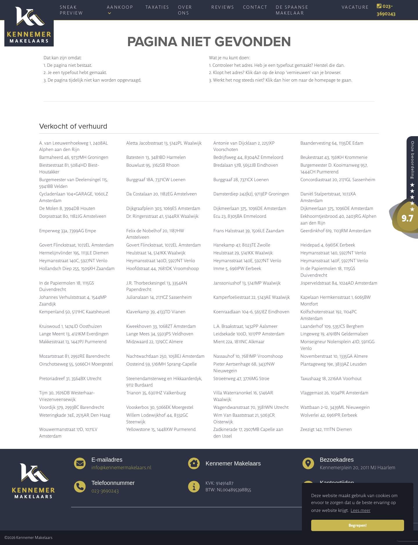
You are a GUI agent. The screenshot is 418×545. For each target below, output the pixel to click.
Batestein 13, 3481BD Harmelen (156, 157)
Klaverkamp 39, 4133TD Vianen (155, 312)
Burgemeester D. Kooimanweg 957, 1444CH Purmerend (333, 168)
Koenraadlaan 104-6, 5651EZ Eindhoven (251, 312)
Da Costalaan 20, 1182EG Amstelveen (161, 194)
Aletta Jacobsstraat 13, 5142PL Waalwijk (163, 143)
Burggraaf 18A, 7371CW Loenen (155, 180)
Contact (255, 7)
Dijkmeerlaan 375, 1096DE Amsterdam (249, 208)
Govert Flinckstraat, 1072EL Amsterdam (76, 245)
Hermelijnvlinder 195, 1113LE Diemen (74, 253)
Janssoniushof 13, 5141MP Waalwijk (246, 283)
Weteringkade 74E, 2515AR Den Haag (74, 415)
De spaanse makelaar (292, 10)
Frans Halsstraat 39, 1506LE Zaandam (248, 231)
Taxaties (157, 7)
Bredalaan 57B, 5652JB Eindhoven (245, 165)
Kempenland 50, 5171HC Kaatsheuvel (74, 312)
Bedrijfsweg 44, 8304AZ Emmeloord (248, 157)
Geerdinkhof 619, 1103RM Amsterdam (335, 231)
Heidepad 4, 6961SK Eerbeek (327, 245)
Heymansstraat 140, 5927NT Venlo (333, 253)
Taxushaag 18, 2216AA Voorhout (330, 379)
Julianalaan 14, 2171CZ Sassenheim (159, 297)
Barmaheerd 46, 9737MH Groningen (73, 157)
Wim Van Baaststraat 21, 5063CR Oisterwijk (244, 418)
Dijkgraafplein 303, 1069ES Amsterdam (163, 208)
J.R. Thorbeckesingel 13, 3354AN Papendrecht (156, 286)
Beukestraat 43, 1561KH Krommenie (333, 157)
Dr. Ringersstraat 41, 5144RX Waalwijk (162, 216)
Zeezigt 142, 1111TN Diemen (326, 429)
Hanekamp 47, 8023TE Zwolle (241, 245)
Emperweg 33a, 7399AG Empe (67, 231)
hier (286, 80)
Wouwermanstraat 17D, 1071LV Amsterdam (68, 433)
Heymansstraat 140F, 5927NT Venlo (334, 261)
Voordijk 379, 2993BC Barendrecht (71, 407)
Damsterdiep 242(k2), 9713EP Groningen (251, 194)
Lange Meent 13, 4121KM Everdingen (74, 334)
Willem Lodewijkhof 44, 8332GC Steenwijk (157, 418)
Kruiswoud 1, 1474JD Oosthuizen (70, 326)
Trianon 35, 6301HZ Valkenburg (156, 393)
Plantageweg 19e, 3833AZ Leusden (333, 364)
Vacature (355, 7)
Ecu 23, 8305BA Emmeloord (239, 216)
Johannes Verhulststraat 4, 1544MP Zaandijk (73, 300)
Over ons (185, 10)
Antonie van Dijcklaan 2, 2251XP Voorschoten (244, 146)
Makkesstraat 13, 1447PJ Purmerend (73, 342)
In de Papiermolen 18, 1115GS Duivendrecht (327, 272)
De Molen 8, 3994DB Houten (67, 208)
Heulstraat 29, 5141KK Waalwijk (243, 253)
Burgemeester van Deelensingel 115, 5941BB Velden (73, 183)
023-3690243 (386, 10)
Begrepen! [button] (358, 525)
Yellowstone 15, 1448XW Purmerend (161, 429)
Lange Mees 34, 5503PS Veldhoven (159, 334)
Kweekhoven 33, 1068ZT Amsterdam (161, 326)
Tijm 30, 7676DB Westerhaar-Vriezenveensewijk (67, 396)
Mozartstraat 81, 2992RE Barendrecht (74, 356)
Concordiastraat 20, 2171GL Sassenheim (337, 180)
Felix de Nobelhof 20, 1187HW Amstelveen (155, 234)
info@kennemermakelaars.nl (121, 467)
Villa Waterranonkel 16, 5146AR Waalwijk (243, 396)
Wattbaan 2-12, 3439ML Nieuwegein (335, 407)
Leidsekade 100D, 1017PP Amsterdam (248, 334)
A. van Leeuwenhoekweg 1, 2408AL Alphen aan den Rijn (73, 146)
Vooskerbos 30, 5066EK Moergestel (159, 407)
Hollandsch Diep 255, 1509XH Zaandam (77, 268)
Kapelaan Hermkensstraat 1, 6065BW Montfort (335, 300)
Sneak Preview (71, 10)
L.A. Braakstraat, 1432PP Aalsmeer (245, 326)
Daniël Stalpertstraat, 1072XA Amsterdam (328, 197)
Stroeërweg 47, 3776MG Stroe (241, 379)
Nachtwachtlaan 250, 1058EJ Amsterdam (165, 356)
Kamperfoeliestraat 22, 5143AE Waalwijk (251, 297)
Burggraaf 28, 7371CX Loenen (241, 180)
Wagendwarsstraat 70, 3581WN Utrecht (251, 407)
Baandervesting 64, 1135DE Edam (331, 143)
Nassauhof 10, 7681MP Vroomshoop (248, 356)
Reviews (223, 7)
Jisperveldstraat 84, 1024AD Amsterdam (338, 283)
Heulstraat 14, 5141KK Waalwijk (155, 253)
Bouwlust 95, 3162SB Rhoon (152, 165)
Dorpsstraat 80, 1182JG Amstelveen (72, 216)
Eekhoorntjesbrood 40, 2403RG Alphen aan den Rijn (338, 219)
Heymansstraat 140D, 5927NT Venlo (160, 261)
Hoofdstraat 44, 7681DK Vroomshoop (162, 268)
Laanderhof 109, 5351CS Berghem (332, 326)
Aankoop (120, 9)
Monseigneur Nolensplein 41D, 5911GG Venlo (337, 345)
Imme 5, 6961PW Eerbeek (237, 268)
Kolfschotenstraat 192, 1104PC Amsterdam (328, 315)
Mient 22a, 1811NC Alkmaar (238, 342)
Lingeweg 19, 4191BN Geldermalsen (334, 334)
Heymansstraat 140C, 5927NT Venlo (73, 261)
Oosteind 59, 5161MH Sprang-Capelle (161, 364)
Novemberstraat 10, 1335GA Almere (334, 356)
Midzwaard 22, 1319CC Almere (154, 342)
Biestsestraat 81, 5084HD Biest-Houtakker (69, 168)
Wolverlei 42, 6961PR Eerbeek (328, 415)
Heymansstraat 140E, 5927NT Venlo (247, 261)
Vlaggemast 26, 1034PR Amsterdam (334, 393)
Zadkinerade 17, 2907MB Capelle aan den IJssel (248, 433)
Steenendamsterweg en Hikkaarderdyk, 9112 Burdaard (164, 382)
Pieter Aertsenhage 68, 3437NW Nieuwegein (244, 367)
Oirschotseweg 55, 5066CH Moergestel (76, 364)
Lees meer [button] (360, 510)
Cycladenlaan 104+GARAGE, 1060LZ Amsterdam (73, 197)
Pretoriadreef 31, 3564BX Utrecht (70, 379)
